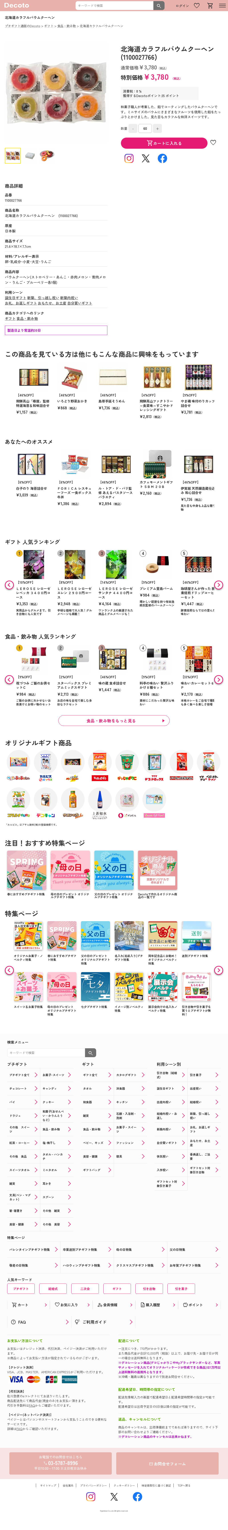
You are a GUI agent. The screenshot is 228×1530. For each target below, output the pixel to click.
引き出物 (149, 1288)
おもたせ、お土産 (52, 303)
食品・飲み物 (27, 318)
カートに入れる (164, 143)
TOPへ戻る (184, 1485)
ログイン (182, 5)
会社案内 (68, 1485)
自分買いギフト (79, 303)
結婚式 (53, 1288)
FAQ (32, 1405)
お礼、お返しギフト (21, 303)
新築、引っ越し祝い (43, 297)
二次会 (85, 1288)
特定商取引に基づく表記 (156, 1485)
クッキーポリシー (124, 1485)
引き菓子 (181, 1288)
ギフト (10, 318)
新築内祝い (69, 297)
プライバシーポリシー (93, 1485)
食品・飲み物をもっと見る (111, 720)
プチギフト (21, 1288)
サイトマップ (48, 1485)
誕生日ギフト (15, 297)
